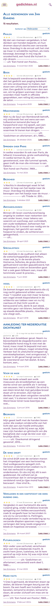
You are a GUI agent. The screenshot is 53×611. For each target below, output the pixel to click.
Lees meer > (44, 66)
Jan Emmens (9, 66)
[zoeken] (49, 4)
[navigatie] (4, 5)
